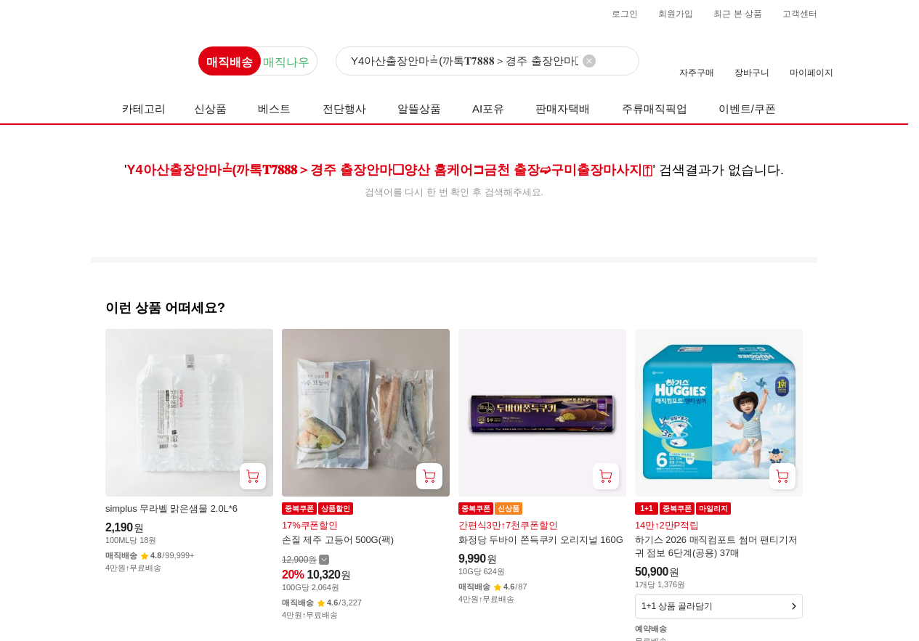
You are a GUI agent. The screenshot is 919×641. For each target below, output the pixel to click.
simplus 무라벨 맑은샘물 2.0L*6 (171, 508)
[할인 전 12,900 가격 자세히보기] (305, 559)
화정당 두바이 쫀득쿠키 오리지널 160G (540, 539)
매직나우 (286, 62)
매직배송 (229, 62)
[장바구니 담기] (253, 476)
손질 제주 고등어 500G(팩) (338, 539)
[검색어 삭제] (589, 61)
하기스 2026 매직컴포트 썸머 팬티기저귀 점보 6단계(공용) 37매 (716, 546)
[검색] (487, 61)
